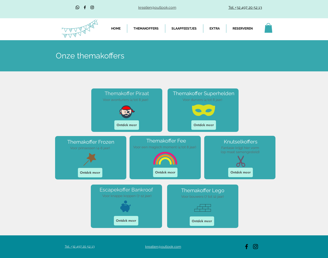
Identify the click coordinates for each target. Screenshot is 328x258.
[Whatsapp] (77, 7)
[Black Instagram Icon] (92, 7)
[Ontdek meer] (126, 125)
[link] (268, 28)
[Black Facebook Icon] (85, 7)
